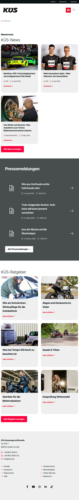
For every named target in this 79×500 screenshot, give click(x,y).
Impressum (74, 1)
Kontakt (53, 1)
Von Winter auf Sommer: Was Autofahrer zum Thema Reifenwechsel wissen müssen (17, 128)
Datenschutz (63, 1)
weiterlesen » (8, 86)
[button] (68, 10)
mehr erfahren (9, 316)
